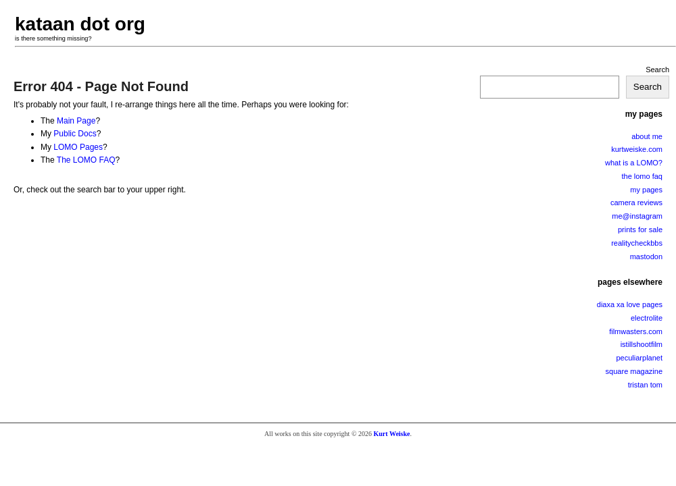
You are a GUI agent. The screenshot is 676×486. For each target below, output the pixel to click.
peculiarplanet (640, 358)
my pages (646, 190)
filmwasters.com (635, 331)
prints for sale (640, 229)
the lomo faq (641, 176)
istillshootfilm (641, 344)
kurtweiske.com (636, 149)
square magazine (634, 371)
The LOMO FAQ (86, 160)
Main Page (76, 121)
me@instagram (637, 216)
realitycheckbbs (636, 243)
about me (646, 136)
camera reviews (636, 202)
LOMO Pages (78, 147)
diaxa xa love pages (629, 304)
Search (657, 69)
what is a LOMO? (633, 163)
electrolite (646, 318)
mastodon (646, 256)
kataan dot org (80, 24)
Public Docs (74, 133)
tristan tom (645, 385)
